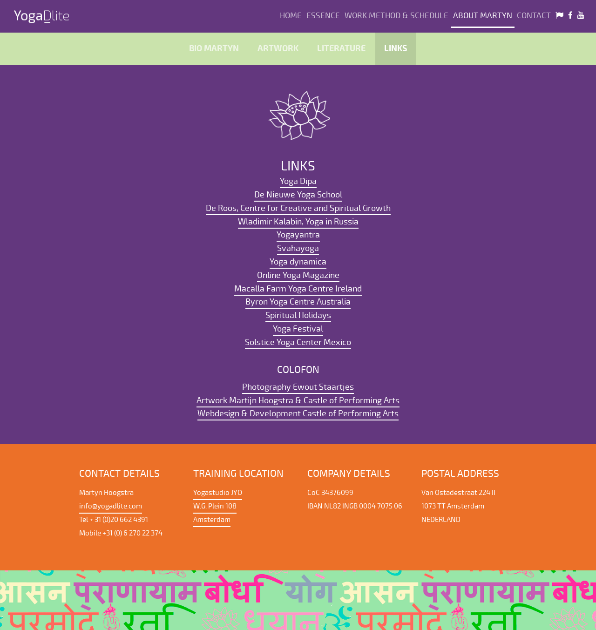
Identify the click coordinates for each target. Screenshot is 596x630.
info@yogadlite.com (110, 506)
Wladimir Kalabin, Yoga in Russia (298, 222)
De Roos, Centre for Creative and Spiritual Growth (298, 208)
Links (395, 48)
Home (291, 15)
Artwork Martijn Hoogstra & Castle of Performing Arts (298, 400)
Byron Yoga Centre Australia (298, 302)
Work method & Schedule (396, 15)
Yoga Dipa (298, 181)
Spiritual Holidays (298, 315)
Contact (534, 15)
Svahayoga (298, 248)
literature (341, 48)
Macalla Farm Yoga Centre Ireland (298, 289)
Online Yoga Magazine (298, 275)
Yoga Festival (298, 329)
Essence (323, 15)
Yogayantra (298, 235)
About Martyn (482, 15)
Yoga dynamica (298, 262)
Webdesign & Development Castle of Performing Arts (298, 413)
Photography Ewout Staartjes (298, 387)
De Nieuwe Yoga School (298, 195)
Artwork (277, 48)
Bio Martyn (214, 48)
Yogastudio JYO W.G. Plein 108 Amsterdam (217, 506)
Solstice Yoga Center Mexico (298, 342)
